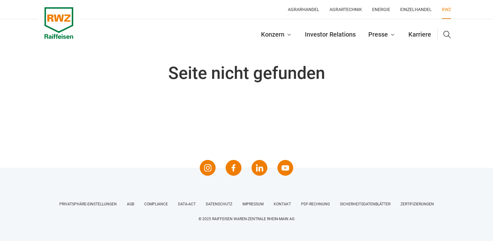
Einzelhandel (416, 9)
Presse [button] (378, 34)
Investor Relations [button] (330, 34)
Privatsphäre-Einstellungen (88, 204)
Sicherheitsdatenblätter (365, 204)
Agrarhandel (303, 9)
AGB (130, 204)
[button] (444, 34)
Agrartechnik (346, 9)
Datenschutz (219, 204)
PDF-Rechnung (315, 204)
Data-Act (187, 204)
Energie (381, 9)
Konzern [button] (272, 34)
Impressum (253, 204)
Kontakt (282, 204)
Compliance (156, 204)
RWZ (446, 9)
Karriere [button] (419, 34)
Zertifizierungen (417, 204)
